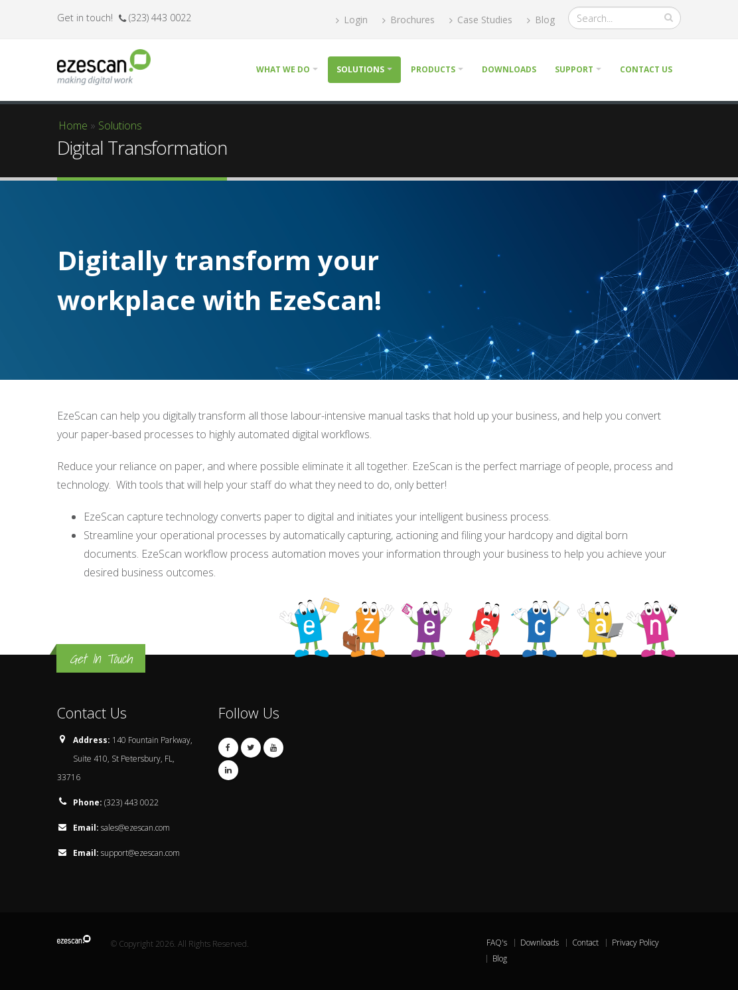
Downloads (509, 69)
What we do (283, 69)
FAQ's (496, 942)
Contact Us (646, 69)
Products (433, 69)
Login (352, 19)
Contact (585, 942)
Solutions (360, 69)
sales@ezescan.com (135, 827)
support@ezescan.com (140, 853)
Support (574, 69)
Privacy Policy (635, 942)
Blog (541, 19)
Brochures (408, 19)
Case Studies (480, 19)
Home (73, 125)
